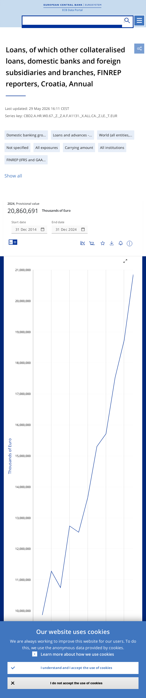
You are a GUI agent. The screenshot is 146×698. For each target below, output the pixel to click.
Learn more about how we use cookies (77, 654)
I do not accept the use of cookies (76, 683)
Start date (18, 222)
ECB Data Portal (72, 10)
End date (58, 222)
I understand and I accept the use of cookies (76, 667)
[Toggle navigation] (139, 21)
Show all (13, 176)
